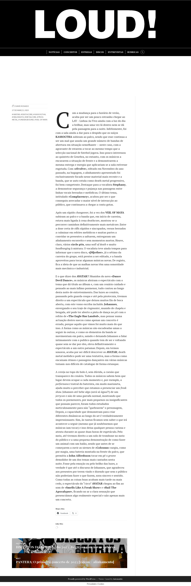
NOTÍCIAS (54, 52)
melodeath (18, 117)
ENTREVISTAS (115, 52)
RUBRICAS (132, 52)
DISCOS (100, 52)
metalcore (31, 117)
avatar (16, 114)
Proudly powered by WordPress (82, 579)
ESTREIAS (86, 52)
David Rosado (22, 106)
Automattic (118, 579)
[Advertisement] (95, 76)
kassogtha (40, 114)
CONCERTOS (70, 52)
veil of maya (41, 120)
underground (27, 120)
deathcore (27, 114)
